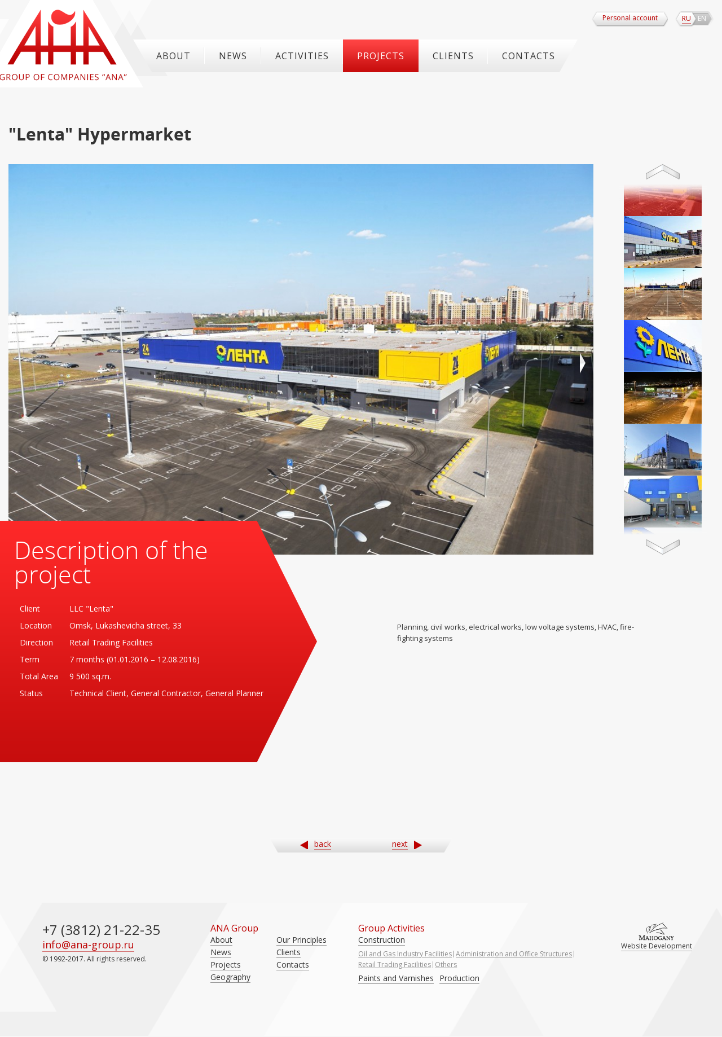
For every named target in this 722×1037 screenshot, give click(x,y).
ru (686, 18)
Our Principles (301, 939)
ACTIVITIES (302, 56)
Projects (380, 56)
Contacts (528, 56)
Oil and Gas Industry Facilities (405, 954)
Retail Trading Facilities (394, 964)
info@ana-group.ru (88, 944)
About (173, 56)
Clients (453, 56)
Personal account (630, 18)
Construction (381, 939)
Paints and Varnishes (396, 978)
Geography (230, 977)
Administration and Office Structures (514, 954)
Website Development (656, 946)
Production (459, 978)
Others (446, 964)
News (233, 56)
